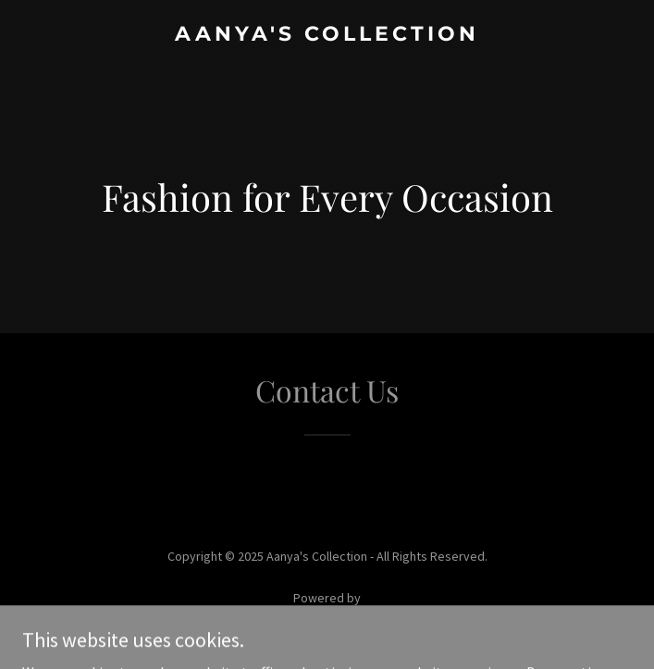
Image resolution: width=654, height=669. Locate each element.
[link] (327, 35)
